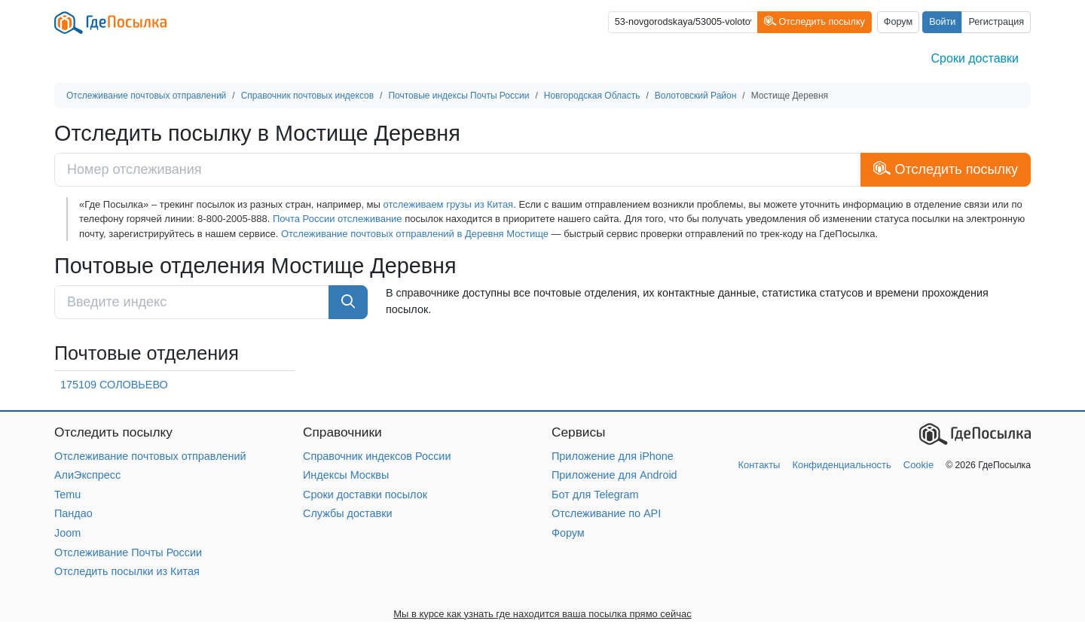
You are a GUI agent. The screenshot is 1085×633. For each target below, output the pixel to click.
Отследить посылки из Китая (127, 571)
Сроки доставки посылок (365, 494)
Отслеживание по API (606, 513)
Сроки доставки (975, 58)
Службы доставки (348, 513)
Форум (898, 22)
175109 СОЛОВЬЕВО (114, 385)
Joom (67, 533)
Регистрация (996, 22)
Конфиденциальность (841, 464)
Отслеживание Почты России (128, 552)
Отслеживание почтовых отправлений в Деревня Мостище (415, 233)
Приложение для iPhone (613, 456)
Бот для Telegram (595, 494)
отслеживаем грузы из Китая (449, 204)
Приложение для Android (614, 475)
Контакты (759, 464)
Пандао (73, 513)
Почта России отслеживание (337, 218)
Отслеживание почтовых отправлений (150, 456)
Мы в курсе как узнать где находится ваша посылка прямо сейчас (542, 613)
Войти (942, 22)
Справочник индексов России (377, 456)
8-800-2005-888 (232, 218)
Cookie (918, 464)
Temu (67, 494)
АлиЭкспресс (87, 475)
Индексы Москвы (346, 475)
